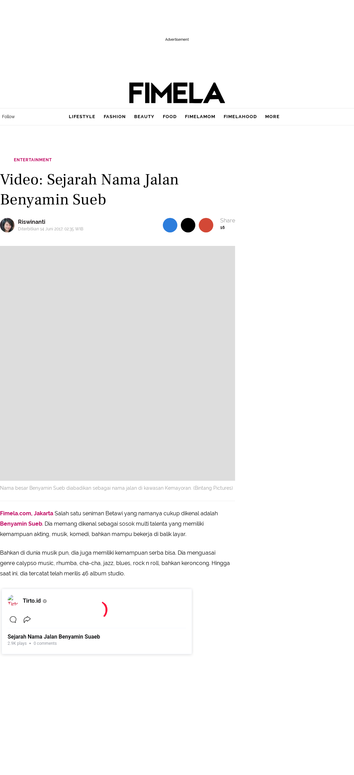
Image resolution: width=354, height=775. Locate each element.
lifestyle (82, 116)
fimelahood (240, 116)
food (170, 116)
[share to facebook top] (170, 225)
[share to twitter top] (188, 225)
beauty (144, 116)
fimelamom (200, 116)
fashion (115, 116)
